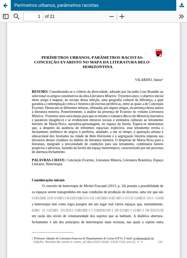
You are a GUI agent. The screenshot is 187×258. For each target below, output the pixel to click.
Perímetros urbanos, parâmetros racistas (56, 5)
